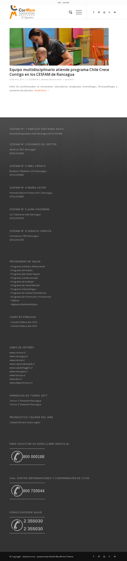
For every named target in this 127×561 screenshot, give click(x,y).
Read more (42, 90)
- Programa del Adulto (21, 270)
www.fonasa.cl (17, 375)
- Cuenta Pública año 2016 (23, 322)
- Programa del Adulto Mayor (25, 274)
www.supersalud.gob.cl (22, 363)
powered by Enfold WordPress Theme (55, 556)
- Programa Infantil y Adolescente (27, 266)
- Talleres (14, 300)
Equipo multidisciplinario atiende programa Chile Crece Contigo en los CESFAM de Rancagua (59, 72)
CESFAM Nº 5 (34, 79)
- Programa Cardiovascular (24, 277)
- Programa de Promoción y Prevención (30, 296)
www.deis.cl (16, 379)
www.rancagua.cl (19, 356)
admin (70, 79)
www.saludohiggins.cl (21, 367)
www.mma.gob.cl (18, 371)
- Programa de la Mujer (22, 281)
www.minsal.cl (17, 360)
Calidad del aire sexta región (25, 422)
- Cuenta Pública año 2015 (23, 326)
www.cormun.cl (18, 352)
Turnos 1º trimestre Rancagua (25, 400)
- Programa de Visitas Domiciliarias (28, 292)
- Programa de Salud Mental (24, 285)
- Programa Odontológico (23, 289)
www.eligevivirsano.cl (21, 382)
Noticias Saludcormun (51, 79)
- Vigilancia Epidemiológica (23, 304)
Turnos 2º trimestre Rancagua (25, 404)
